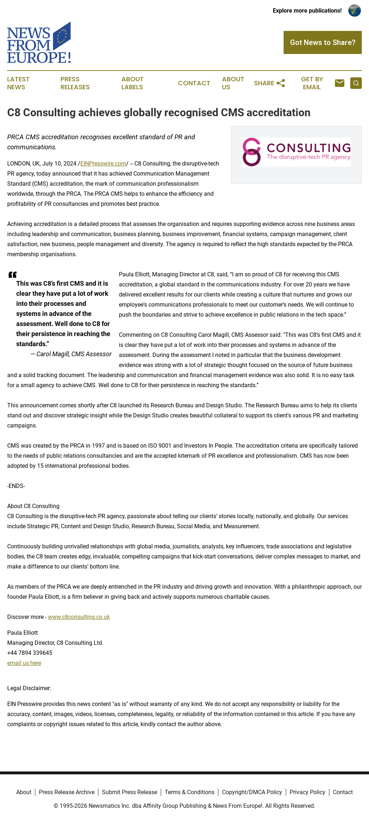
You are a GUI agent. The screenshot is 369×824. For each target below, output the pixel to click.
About (23, 792)
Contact (194, 83)
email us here (24, 663)
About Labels (132, 83)
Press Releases (75, 83)
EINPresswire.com (103, 163)
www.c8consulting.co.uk (79, 617)
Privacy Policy (307, 792)
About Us (233, 83)
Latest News (18, 83)
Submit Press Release (129, 792)
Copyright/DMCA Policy (252, 792)
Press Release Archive (66, 792)
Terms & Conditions (189, 792)
